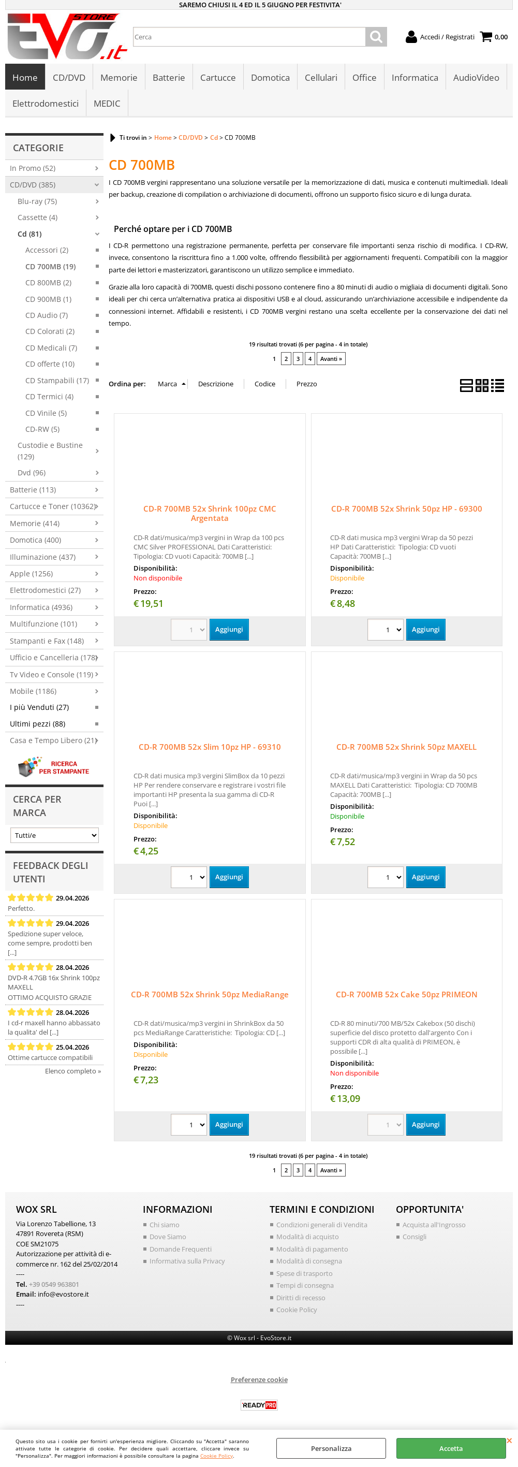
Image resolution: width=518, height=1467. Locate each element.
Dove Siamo (168, 1236)
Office (364, 77)
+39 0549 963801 (54, 1284)
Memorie (119, 77)
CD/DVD (69, 77)
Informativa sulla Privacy (187, 1261)
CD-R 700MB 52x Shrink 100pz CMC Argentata (209, 513)
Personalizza (331, 1448)
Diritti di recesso (300, 1297)
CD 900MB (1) (48, 299)
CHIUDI (509, 1440)
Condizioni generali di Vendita (321, 1224)
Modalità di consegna (309, 1261)
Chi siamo (165, 1224)
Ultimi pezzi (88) (37, 724)
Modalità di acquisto (307, 1236)
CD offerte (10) (50, 364)
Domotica (270, 77)
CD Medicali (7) (51, 348)
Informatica (415, 77)
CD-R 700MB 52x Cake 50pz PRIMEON (407, 994)
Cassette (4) (37, 217)
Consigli (414, 1236)
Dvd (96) (32, 472)
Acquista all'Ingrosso (434, 1224)
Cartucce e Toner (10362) (53, 506)
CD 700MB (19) (50, 266)
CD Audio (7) (46, 315)
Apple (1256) (31, 573)
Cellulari (321, 77)
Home (25, 77)
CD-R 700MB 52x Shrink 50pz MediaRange (210, 994)
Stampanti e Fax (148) (47, 641)
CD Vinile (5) (46, 413)
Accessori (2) (46, 250)
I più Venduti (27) (39, 707)
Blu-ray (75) (37, 201)
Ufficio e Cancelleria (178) (53, 657)
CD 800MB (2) (48, 282)
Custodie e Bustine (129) (50, 450)
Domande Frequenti (181, 1249)
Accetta (451, 1448)
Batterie (169, 77)
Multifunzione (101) (43, 624)
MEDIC (107, 103)
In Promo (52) (32, 168)
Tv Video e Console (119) (51, 674)
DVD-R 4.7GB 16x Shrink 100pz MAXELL (54, 982)
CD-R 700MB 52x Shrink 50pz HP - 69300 (406, 508)
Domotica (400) (35, 540)
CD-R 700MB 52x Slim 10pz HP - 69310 (210, 747)
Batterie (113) (33, 490)
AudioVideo (476, 77)
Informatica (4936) (41, 607)
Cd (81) (29, 234)
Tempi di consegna (305, 1285)
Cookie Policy (216, 1455)
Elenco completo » (73, 1071)
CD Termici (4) (49, 396)
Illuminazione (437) (43, 557)
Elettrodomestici (45, 103)
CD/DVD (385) (32, 185)
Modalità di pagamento (312, 1249)
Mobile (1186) (33, 691)
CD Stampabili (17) (57, 380)
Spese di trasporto (304, 1273)
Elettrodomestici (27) (45, 590)
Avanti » (331, 358)
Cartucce (218, 77)
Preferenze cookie (259, 1379)
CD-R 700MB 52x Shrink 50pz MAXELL (406, 747)
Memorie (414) (35, 523)
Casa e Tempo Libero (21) (53, 740)
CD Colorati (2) (50, 331)
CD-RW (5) (42, 429)
